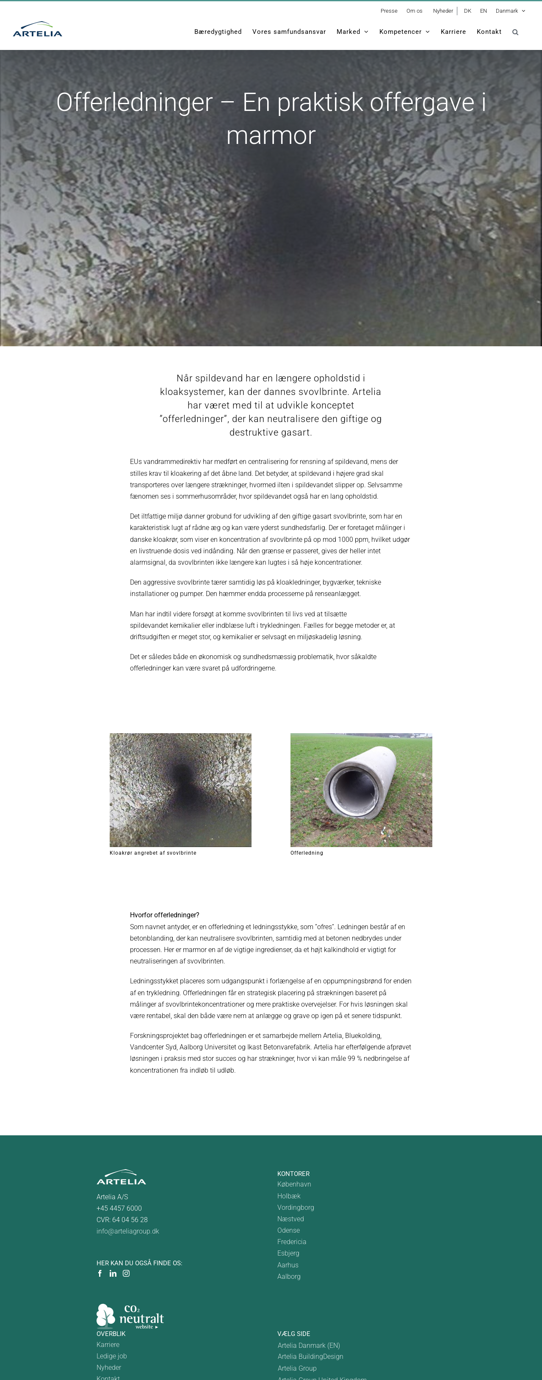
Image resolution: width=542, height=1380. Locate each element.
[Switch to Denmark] (322, 1345)
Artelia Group (297, 1368)
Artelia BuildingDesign (310, 1356)
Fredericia (292, 1242)
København (294, 1184)
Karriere (108, 1345)
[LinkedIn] (113, 1273)
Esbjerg (288, 1253)
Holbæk (289, 1196)
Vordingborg (295, 1207)
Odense (288, 1230)
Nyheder (109, 1367)
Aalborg (289, 1276)
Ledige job (112, 1356)
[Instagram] (126, 1273)
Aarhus (288, 1265)
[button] (515, 31)
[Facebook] (100, 1273)
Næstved (290, 1219)
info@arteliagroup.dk (128, 1231)
